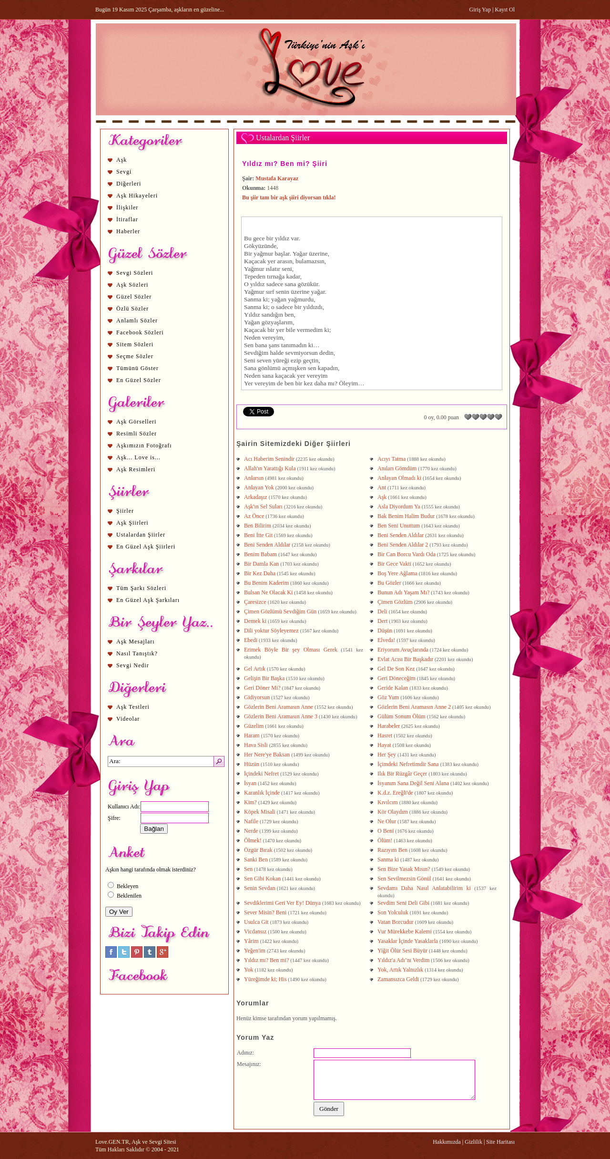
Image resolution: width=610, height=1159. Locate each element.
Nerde (251, 831)
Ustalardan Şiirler (140, 534)
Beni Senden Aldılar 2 (402, 544)
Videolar (128, 718)
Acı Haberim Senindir (269, 458)
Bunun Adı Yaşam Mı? (403, 592)
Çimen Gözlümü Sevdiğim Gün (280, 611)
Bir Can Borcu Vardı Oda (406, 554)
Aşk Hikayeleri (137, 195)
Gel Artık (254, 668)
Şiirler (125, 510)
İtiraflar (127, 219)
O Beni (385, 831)
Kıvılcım (387, 802)
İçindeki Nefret (261, 773)
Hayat (384, 745)
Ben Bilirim (257, 525)
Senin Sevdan (259, 888)
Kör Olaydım (392, 811)
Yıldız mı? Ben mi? (266, 960)
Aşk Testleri (133, 707)
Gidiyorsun (257, 697)
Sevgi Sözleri (134, 272)
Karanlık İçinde (262, 792)
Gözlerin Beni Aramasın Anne (278, 707)
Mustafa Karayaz (276, 178)
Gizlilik (473, 1141)
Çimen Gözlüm (395, 602)
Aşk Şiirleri (132, 522)
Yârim (251, 941)
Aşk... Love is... (138, 457)
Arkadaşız (255, 497)
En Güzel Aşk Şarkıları (148, 600)
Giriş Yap (480, 9)
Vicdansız (255, 931)
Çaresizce (255, 602)
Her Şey (386, 754)
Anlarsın (254, 478)
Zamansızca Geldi (398, 979)
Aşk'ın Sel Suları (263, 506)
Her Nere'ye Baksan (267, 754)
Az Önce (254, 516)
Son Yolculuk (392, 912)
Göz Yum (388, 697)
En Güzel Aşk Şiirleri (145, 546)
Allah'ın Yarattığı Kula (270, 468)
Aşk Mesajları (135, 641)
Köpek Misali (259, 811)
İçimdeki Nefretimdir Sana (408, 764)
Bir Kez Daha (259, 573)
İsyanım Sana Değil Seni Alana (413, 783)
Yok (248, 969)
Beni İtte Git (258, 535)
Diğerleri (128, 183)
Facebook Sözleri (140, 332)
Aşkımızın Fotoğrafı (144, 445)
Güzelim (254, 726)
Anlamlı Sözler (137, 320)
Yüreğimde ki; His (265, 979)
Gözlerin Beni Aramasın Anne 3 (280, 716)
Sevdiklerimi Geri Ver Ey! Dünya (282, 903)
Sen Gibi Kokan (262, 878)
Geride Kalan (392, 687)
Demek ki (255, 621)
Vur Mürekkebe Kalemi (404, 931)
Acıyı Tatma (391, 458)
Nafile (251, 821)
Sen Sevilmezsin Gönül (404, 878)
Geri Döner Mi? (262, 687)
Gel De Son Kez (396, 668)
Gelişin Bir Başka (264, 678)
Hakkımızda (447, 1141)
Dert (382, 621)
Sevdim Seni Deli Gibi (403, 903)
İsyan (250, 783)
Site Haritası (500, 1141)
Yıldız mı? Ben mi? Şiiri (284, 163)
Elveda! (386, 640)
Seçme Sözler (134, 356)
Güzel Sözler (134, 296)
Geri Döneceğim (396, 678)
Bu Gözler (389, 583)
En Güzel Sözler (138, 380)
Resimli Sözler (136, 433)
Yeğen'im (254, 950)
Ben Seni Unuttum (398, 525)
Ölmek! (253, 840)
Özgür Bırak (258, 850)
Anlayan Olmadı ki (399, 478)
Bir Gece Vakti (394, 563)
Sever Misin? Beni (265, 912)
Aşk (121, 159)
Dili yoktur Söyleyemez (271, 630)
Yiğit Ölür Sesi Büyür (402, 950)
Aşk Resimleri (135, 469)
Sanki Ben (256, 859)
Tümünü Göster (137, 368)
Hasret (384, 735)
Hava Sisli (256, 745)
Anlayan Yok (259, 487)
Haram (252, 735)
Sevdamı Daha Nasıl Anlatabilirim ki (424, 888)
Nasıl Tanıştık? (137, 653)
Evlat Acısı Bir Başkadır (405, 659)
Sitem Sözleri (134, 344)
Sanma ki (388, 859)
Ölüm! (384, 840)
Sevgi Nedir (132, 665)
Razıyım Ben (392, 850)
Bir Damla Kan (261, 563)
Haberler (128, 231)
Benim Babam (260, 554)
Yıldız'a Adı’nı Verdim (403, 960)
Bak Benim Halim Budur (406, 516)
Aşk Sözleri (132, 284)
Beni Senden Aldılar (400, 535)
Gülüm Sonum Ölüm (401, 716)
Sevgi (124, 171)
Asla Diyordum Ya (398, 506)
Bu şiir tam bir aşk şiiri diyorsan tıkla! (289, 197)
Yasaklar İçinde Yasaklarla (407, 941)
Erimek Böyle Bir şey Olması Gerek (290, 649)
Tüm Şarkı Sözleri (141, 588)
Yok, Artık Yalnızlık (400, 969)
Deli (382, 611)
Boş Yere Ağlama (397, 573)
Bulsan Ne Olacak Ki (268, 592)
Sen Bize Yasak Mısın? (403, 869)
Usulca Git (256, 922)
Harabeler (388, 726)
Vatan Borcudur (395, 922)
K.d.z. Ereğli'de (395, 792)
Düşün (384, 630)
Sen (248, 869)
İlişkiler (127, 207)
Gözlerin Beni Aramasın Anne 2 (414, 707)
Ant (381, 487)
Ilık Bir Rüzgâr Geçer (402, 773)
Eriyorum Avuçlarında (402, 649)
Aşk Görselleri (136, 421)
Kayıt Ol (505, 9)
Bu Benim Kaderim (266, 583)
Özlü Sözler (132, 308)
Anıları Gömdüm (397, 468)
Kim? (250, 802)
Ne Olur (386, 821)
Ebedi (250, 640)
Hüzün (251, 764)
